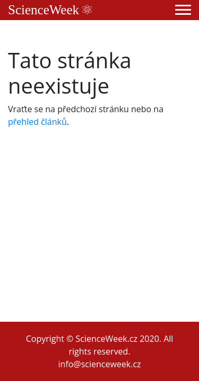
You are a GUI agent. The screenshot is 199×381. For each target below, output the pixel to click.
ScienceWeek (50, 10)
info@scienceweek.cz (99, 364)
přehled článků (37, 122)
